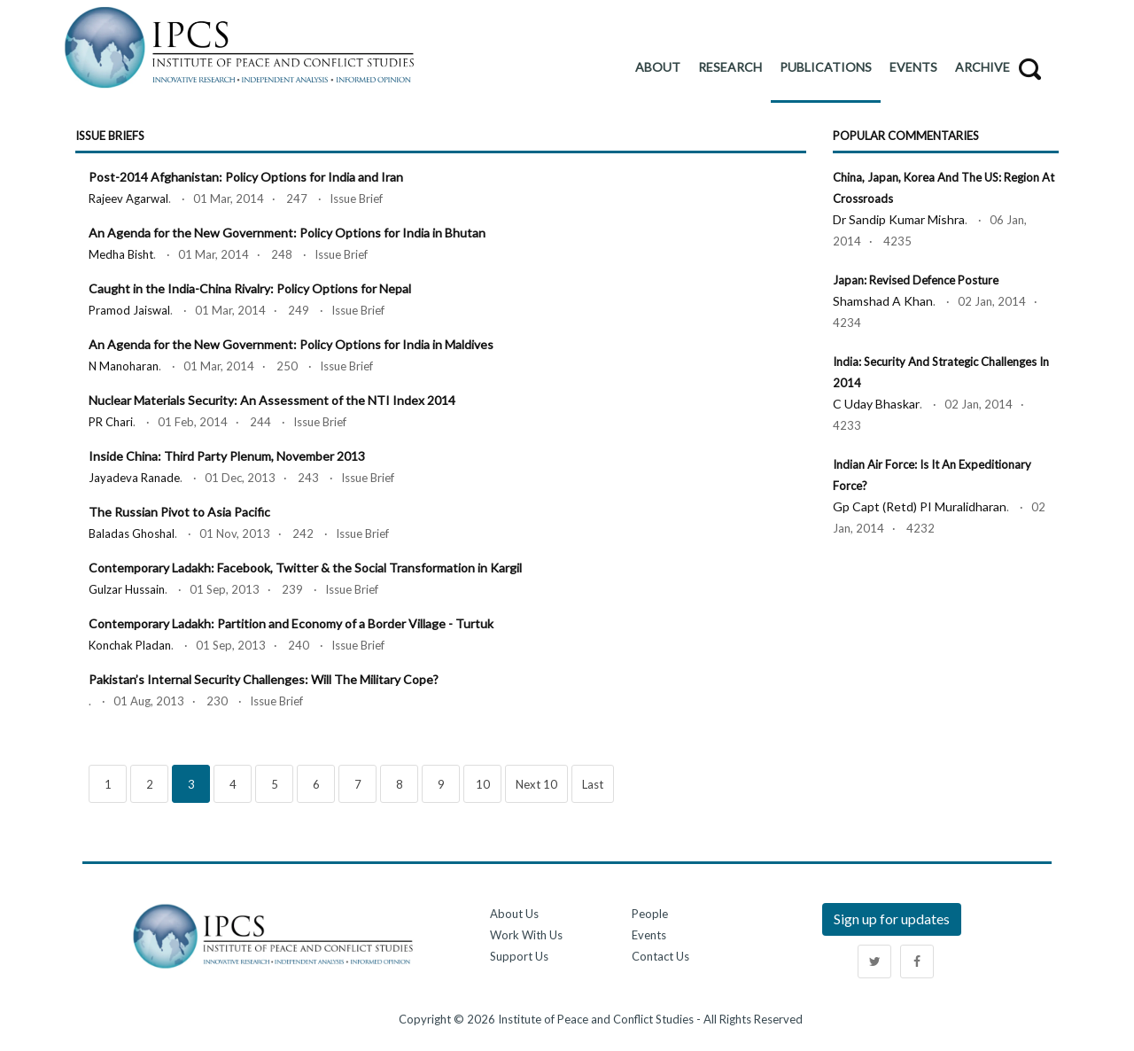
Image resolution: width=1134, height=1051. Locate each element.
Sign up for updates (892, 918)
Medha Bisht (121, 254)
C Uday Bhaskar (876, 403)
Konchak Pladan (130, 645)
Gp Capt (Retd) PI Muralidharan (919, 506)
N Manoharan (124, 366)
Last (592, 784)
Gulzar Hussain (127, 589)
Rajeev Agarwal (128, 198)
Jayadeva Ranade (134, 478)
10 (483, 784)
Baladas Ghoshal (132, 533)
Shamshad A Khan (883, 300)
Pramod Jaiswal (129, 310)
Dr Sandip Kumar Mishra (899, 219)
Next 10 (536, 784)
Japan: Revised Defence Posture (915, 280)
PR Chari (111, 422)
